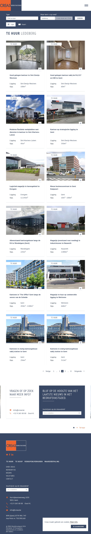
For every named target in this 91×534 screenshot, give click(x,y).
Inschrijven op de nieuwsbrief (54, 409)
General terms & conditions (14, 530)
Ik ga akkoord (78, 526)
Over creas (10, 467)
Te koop (19, 461)
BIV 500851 (9, 531)
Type (8, 14)
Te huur (82, 427)
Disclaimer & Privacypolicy (14, 528)
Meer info (74, 522)
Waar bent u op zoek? (48, 14)
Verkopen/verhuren (34, 461)
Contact (9, 479)
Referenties (11, 470)
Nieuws (9, 473)
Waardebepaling (52, 461)
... (56, 371)
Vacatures (10, 476)
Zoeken (80, 18)
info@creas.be (18, 410)
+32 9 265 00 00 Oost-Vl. (23, 413)
